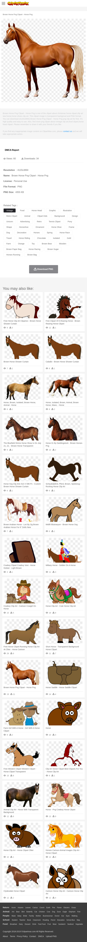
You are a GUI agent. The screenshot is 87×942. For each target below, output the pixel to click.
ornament (40, 227)
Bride (25, 916)
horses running (13, 255)
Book (29, 920)
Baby (19, 916)
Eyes (68, 916)
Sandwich (61, 924)
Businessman (48, 916)
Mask (14, 916)
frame (71, 227)
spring (49, 232)
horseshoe (23, 227)
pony (70, 221)
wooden (62, 244)
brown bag (32, 255)
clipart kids (42, 216)
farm (8, 244)
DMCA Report (12, 150)
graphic (52, 210)
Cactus (35, 908)
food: (5, 924)
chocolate (41, 238)
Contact (32, 936)
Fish (78, 912)
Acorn (13, 908)
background (59, 216)
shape (9, 227)
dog (8, 232)
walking (74, 916)
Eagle (65, 912)
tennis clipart (55, 221)
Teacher (22, 920)
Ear (62, 916)
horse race (65, 232)
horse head (37, 210)
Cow (48, 912)
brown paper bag (14, 249)
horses (37, 232)
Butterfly (29, 912)
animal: (6, 911)
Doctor (57, 916)
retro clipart (11, 216)
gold (69, 238)
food (22, 210)
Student (14, 920)
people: (6, 916)
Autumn (20, 908)
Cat (35, 912)
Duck (59, 912)
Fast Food (41, 924)
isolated (56, 238)
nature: (6, 907)
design (75, 216)
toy (33, 244)
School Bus (70, 920)
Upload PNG (51, 936)
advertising (25, 221)
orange (21, 244)
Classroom (37, 920)
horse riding (24, 238)
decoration (21, 232)
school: (6, 920)
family (31, 916)
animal (27, 216)
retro (39, 221)
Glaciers (66, 908)
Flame (59, 908)
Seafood (70, 924)
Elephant (72, 912)
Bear (18, 912)
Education (61, 920)
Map (78, 920)
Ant (13, 912)
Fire (53, 908)
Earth (48, 908)
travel (9, 238)
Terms (12, 936)
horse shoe (56, 227)
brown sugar (53, 249)
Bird (23, 912)
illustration (67, 210)
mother (38, 916)
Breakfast (13, 924)
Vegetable (79, 924)
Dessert (27, 924)
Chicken (42, 912)
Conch (42, 908)
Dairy (21, 924)
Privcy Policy (22, 936)
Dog (53, 912)
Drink (34, 924)
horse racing (34, 249)
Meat (54, 924)
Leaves (28, 908)
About (5, 936)
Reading (46, 920)
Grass (73, 908)
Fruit (49, 924)
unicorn (9, 221)
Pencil (53, 920)
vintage (9, 210)
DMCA (41, 936)
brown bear (47, 244)
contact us (67, 131)
